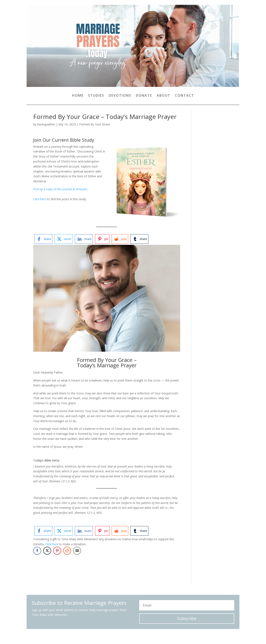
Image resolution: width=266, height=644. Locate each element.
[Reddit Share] (67, 551)
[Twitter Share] (47, 551)
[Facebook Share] (37, 551)
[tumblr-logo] (139, 239)
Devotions (120, 96)
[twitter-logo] (63, 239)
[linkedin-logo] (84, 239)
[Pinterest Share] (57, 551)
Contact (184, 96)
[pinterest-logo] (102, 239)
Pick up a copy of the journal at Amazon (60, 189)
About (163, 96)
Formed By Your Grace (94, 124)
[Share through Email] (77, 551)
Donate (144, 96)
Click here (39, 199)
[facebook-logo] (43, 239)
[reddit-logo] (120, 239)
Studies (96, 96)
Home (78, 96)
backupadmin (46, 124)
